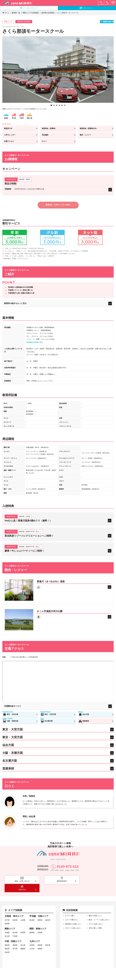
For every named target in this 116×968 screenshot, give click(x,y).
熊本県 (47, 937)
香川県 (15, 940)
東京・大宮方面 (10, 714)
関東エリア (10, 920)
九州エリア (35, 933)
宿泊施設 (45, 135)
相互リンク (93, 954)
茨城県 (7, 924)
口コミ (44, 141)
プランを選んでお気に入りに (29, 8)
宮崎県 (39, 940)
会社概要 (9, 954)
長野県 (39, 912)
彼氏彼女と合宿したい (73, 915)
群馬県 (22, 924)
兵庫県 (39, 924)
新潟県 (32, 912)
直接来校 (84, 721)
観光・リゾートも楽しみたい (99, 911)
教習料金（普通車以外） (89, 128)
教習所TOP (8, 128)
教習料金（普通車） (49, 128)
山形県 (22, 912)
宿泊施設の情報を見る (34, 342)
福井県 (47, 912)
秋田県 (15, 912)
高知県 (7, 944)
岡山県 (22, 937)
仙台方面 (84, 714)
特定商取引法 (24, 954)
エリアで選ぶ (70, 907)
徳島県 (7, 940)
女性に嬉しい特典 (95, 920)
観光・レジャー (85, 135)
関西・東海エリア (38, 920)
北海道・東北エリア (14, 908)
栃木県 (15, 924)
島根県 (15, 937)
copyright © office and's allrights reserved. (95, 966)
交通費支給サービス (58, 706)
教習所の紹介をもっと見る (58, 303)
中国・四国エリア (13, 933)
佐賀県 (32, 937)
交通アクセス (9, 141)
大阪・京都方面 (10, 721)
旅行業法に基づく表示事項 (47, 954)
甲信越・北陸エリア (39, 908)
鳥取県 (7, 937)
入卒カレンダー (10, 135)
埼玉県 (7, 928)
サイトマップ (10, 956)
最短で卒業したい (95, 907)
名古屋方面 (47, 721)
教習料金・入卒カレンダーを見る (58, 205)
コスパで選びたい (71, 911)
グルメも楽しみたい (96, 915)
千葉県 (15, 928)
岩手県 (7, 912)
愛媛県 (22, 940)
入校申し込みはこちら (87, 8)
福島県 (7, 915)
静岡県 (32, 924)
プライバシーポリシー (73, 954)
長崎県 (39, 937)
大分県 (32, 940)
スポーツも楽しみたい (73, 920)
